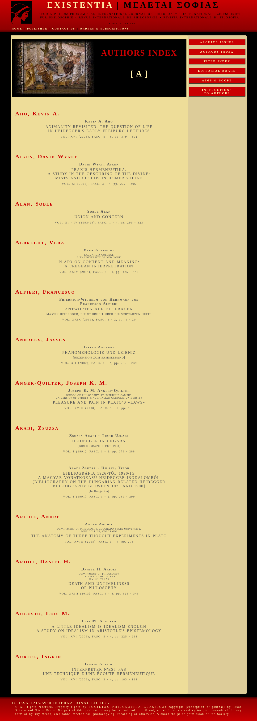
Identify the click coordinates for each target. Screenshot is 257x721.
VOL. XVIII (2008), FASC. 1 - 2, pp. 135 (99, 408)
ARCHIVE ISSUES (217, 42)
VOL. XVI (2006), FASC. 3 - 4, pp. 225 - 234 (98, 636)
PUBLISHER (37, 28)
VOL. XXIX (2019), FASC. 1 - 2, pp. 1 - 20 (99, 319)
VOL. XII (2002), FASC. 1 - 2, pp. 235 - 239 (99, 363)
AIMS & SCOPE (217, 80)
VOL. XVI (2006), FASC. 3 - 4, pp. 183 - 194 (98, 679)
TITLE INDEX (217, 61)
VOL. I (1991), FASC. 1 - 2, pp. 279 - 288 (99, 451)
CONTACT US (63, 28)
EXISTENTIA (80, 5)
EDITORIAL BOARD (217, 70)
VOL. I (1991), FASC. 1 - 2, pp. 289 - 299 (99, 496)
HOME (17, 28)
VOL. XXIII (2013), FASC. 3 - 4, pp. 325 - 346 (99, 593)
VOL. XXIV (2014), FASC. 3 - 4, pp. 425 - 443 (99, 272)
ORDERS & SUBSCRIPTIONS (104, 28)
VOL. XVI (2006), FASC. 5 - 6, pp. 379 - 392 (98, 136)
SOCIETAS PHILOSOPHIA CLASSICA (127, 706)
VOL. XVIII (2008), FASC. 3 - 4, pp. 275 (99, 541)
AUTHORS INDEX (217, 51)
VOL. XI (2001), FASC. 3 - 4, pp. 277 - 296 (99, 184)
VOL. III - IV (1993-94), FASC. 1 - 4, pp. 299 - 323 (99, 222)
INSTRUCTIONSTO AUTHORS (217, 91)
